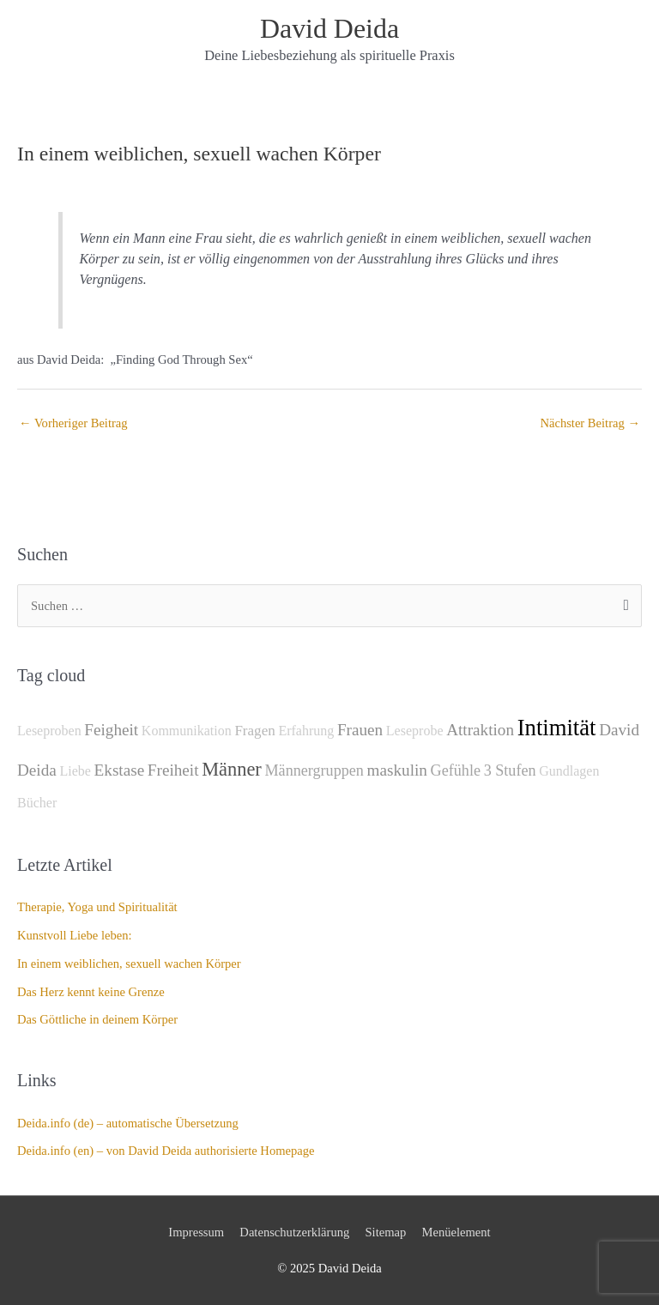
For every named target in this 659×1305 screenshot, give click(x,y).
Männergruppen (313, 770)
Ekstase (119, 770)
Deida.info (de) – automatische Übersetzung (128, 1123)
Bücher (37, 802)
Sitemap (386, 1232)
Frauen (360, 730)
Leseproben (49, 730)
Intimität (556, 727)
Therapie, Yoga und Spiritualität (97, 907)
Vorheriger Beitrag (73, 423)
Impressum (196, 1232)
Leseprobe (415, 730)
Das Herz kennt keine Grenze (91, 992)
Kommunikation (187, 730)
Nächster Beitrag (590, 423)
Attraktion (480, 730)
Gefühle (456, 770)
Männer (232, 769)
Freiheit (173, 770)
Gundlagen (569, 771)
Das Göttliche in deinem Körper (97, 1019)
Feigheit (111, 730)
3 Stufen (510, 770)
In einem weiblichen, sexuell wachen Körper (129, 963)
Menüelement (456, 1232)
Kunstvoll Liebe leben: (74, 935)
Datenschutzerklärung (294, 1232)
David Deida (329, 29)
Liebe (74, 771)
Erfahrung (306, 730)
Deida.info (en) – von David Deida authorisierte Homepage (166, 1150)
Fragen (254, 730)
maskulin (397, 770)
